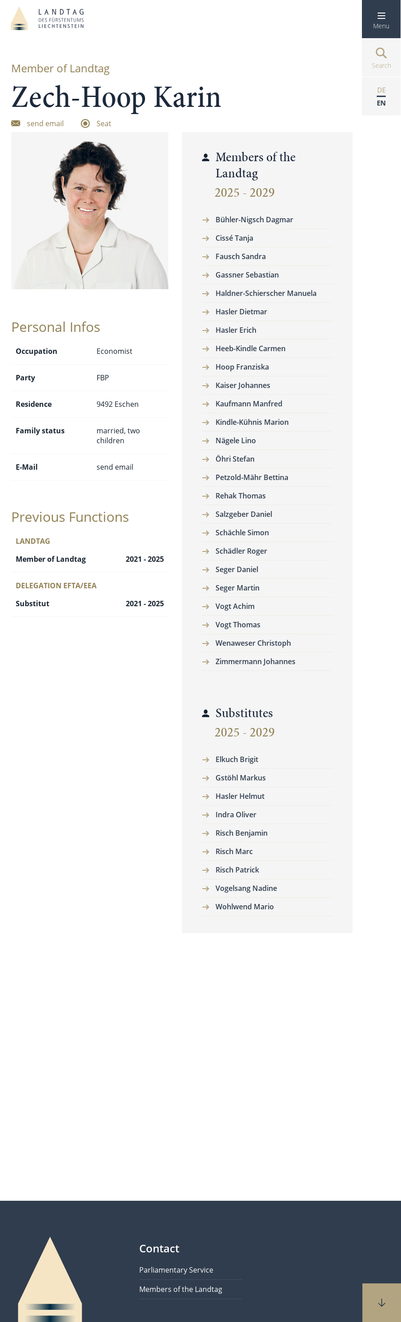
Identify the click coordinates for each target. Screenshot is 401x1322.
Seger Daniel (237, 569)
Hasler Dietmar (241, 312)
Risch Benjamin (242, 833)
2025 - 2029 (245, 192)
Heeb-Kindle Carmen (251, 348)
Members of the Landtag (180, 1289)
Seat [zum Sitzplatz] (104, 123)
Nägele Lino (236, 440)
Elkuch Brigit (237, 759)
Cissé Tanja (234, 238)
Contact (159, 1248)
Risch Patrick (237, 870)
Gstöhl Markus (241, 778)
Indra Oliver (236, 815)
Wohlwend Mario (245, 907)
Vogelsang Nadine (246, 888)
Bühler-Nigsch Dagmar (254, 220)
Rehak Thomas (241, 496)
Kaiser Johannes (243, 385)
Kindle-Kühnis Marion (252, 422)
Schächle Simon (242, 533)
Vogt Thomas (238, 625)
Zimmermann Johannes (255, 661)
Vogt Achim (235, 606)
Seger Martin (238, 588)
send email (115, 467)
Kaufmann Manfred (249, 404)
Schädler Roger (241, 551)
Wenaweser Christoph (253, 643)
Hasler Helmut (240, 796)
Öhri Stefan (235, 459)
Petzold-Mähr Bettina (252, 477)
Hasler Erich (236, 330)
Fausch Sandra (241, 256)
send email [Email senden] (45, 123)
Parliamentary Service (176, 1269)
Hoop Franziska (242, 367)
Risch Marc (234, 851)
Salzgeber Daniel (244, 514)
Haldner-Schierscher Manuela (266, 293)
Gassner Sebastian (247, 275)
